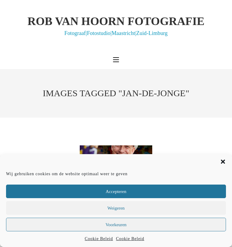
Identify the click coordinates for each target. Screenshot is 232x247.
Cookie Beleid (99, 238)
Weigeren (115, 208)
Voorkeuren (116, 224)
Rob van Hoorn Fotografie (116, 25)
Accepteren (116, 191)
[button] (223, 162)
